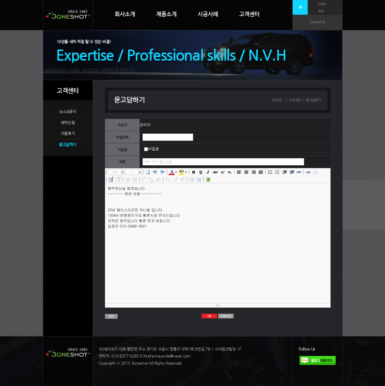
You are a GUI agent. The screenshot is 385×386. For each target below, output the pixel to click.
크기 (132, 172)
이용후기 (68, 133)
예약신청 (68, 122)
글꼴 (114, 172)
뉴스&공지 (67, 111)
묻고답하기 (67, 144)
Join (321, 11)
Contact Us (317, 22)
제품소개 (166, 14)
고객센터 (249, 14)
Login (322, 4)
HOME (277, 100)
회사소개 (125, 14)
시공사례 (208, 14)
